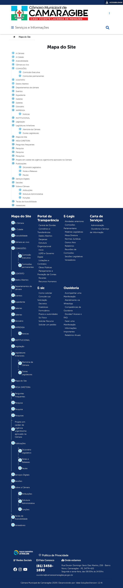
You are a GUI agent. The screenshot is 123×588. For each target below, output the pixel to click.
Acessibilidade (22, 61)
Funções (26, 198)
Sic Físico (43, 318)
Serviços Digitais (23, 179)
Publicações (21, 164)
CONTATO (20, 80)
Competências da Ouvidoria (72, 309)
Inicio (41, 250)
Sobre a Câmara (22, 186)
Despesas (43, 239)
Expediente (20, 95)
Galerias (19, 99)
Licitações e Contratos (43, 262)
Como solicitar (45, 293)
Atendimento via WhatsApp (72, 302)
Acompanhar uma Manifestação (72, 295)
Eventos (19, 91)
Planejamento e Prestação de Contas (46, 273)
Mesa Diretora (71, 235)
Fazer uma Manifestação (70, 323)
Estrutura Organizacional (44, 244)
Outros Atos (70, 242)
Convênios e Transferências (43, 230)
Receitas (42, 278)
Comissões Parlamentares (70, 226)
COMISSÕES (21, 69)
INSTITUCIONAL (23, 118)
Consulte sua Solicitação (43, 298)
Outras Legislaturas (31, 133)
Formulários (44, 311)
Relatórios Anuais (73, 335)
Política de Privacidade (53, 555)
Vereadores (20, 205)
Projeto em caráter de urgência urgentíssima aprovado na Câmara (44, 160)
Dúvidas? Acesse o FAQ (73, 316)
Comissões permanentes (33, 76)
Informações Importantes (70, 330)
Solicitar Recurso (46, 321)
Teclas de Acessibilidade (26, 202)
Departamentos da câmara (27, 88)
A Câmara (20, 53)
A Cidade (20, 57)
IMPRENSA (20, 110)
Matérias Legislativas (74, 232)
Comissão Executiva (31, 72)
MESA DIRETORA (23, 141)
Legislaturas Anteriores (25, 126)
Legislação (20, 122)
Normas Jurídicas (73, 239)
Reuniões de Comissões (70, 251)
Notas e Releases (30, 171)
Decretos (43, 303)
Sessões (19, 183)
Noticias (26, 114)
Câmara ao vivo (22, 65)
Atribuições (27, 190)
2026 (54, 583)
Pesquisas (20, 156)
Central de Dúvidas (47, 225)
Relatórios (69, 246)
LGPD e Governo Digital (45, 255)
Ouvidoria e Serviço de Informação (99, 230)
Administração (97, 225)
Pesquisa (20, 148)
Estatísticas (43, 307)
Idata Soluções (82, 583)
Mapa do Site (21, 137)
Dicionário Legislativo (32, 167)
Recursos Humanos (48, 281)
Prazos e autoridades (48, 314)
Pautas (26, 175)
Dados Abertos (22, 84)
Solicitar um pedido (47, 325)
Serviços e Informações (32, 27)
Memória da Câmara (31, 129)
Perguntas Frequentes (25, 145)
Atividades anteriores (74, 221)
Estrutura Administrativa (33, 194)
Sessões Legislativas (74, 256)
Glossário (20, 107)
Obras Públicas (45, 267)
